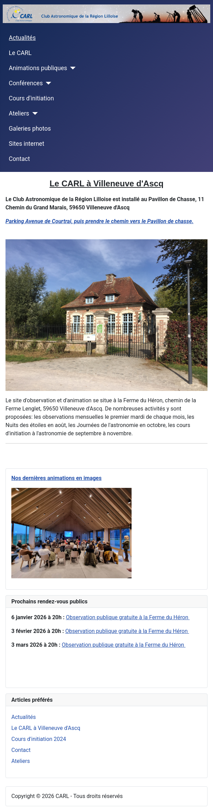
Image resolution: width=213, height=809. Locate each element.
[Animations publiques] (71, 68)
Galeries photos (30, 128)
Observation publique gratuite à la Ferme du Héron (128, 617)
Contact (19, 158)
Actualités (22, 37)
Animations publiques (38, 68)
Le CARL (20, 53)
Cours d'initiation (31, 98)
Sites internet (26, 143)
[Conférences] (47, 83)
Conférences (26, 83)
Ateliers (19, 113)
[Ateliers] (33, 113)
